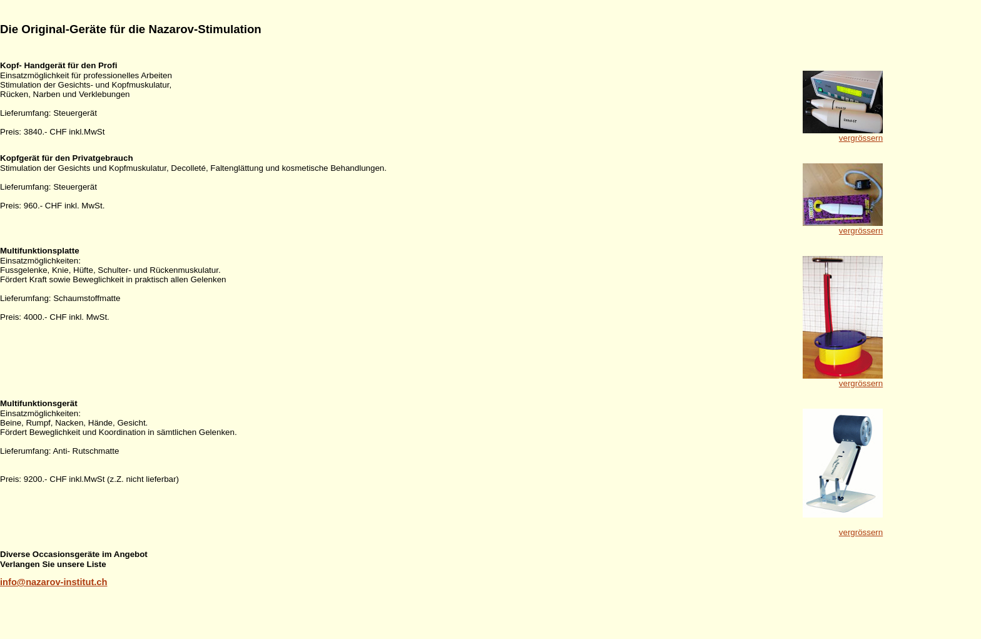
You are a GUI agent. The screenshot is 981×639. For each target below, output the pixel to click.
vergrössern (861, 138)
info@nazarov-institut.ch (53, 582)
